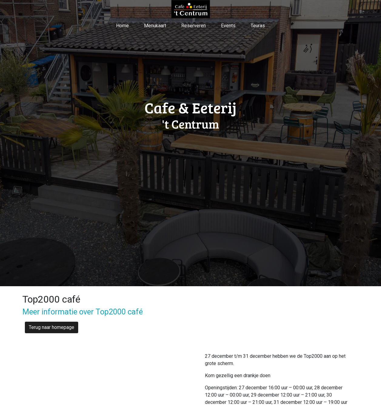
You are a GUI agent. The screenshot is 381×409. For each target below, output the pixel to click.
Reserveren (193, 25)
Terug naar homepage (51, 327)
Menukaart (155, 25)
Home (122, 25)
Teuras (258, 25)
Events (228, 25)
